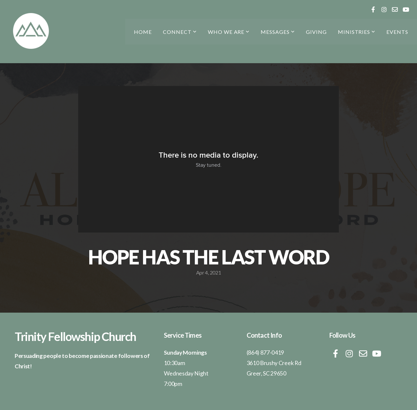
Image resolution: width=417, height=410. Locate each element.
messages (278, 32)
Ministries (357, 32)
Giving (316, 32)
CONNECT (180, 32)
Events (397, 32)
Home (143, 32)
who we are (229, 32)
